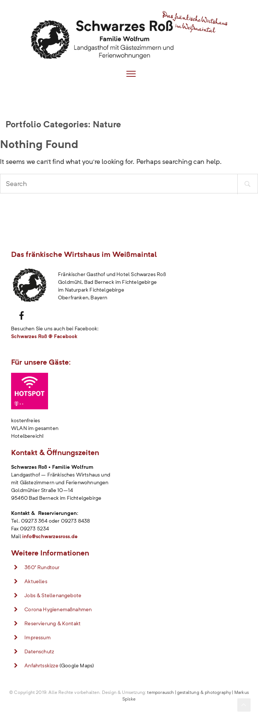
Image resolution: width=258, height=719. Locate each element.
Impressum (37, 637)
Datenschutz (39, 651)
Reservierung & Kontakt (52, 623)
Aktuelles (35, 581)
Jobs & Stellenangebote (52, 595)
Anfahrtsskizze (41, 665)
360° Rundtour (42, 567)
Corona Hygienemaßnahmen (58, 609)
